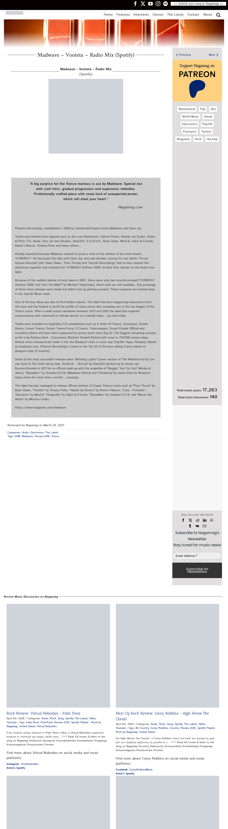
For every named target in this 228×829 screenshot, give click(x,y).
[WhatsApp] (211, 520)
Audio (25, 432)
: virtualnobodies (22, 764)
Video (92, 718)
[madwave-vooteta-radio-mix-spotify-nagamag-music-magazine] (85, 80)
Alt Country (142, 728)
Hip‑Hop (212, 139)
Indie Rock (32, 722)
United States (27, 726)
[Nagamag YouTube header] (152, 3)
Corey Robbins (159, 728)
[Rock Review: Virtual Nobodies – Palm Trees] (58, 656)
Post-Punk (47, 722)
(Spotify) (86, 72)
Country (174, 728)
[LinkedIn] (204, 520)
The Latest (51, 432)
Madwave (27, 436)
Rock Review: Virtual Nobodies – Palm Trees (43, 713)
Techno (206, 132)
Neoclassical (187, 109)
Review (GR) (62, 722)
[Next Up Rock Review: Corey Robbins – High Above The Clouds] (167, 656)
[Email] (204, 526)
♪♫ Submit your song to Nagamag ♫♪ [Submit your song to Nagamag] (198, 3)
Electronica (37, 432)
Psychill (207, 124)
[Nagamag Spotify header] (167, 3)
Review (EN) (42, 436)
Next (212, 55)
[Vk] (197, 526)
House (208, 116)
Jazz (213, 109)
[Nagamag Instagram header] (159, 3)
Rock (198, 139)
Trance (55, 436)
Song (61, 718)
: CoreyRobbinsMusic (134, 770)
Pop (202, 109)
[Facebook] (183, 520)
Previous (185, 55)
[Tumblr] (190, 526)
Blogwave (183, 139)
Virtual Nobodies (47, 726)
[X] (190, 520)
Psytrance (189, 132)
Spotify (69, 718)
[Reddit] (197, 520)
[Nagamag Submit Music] (197, 366)
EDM (17, 436)
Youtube (12, 722)
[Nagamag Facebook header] (137, 3)
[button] (218, 14)
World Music (190, 116)
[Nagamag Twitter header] (144, 3)
